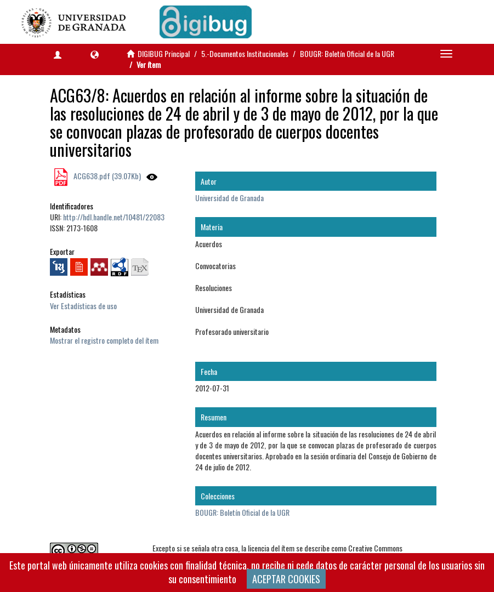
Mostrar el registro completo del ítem (104, 340)
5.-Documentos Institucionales (244, 53)
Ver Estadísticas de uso (83, 305)
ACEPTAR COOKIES (286, 579)
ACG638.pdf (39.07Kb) (106, 175)
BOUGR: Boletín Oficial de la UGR (347, 53)
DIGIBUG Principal (164, 53)
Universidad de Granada (229, 197)
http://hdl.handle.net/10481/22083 (113, 217)
